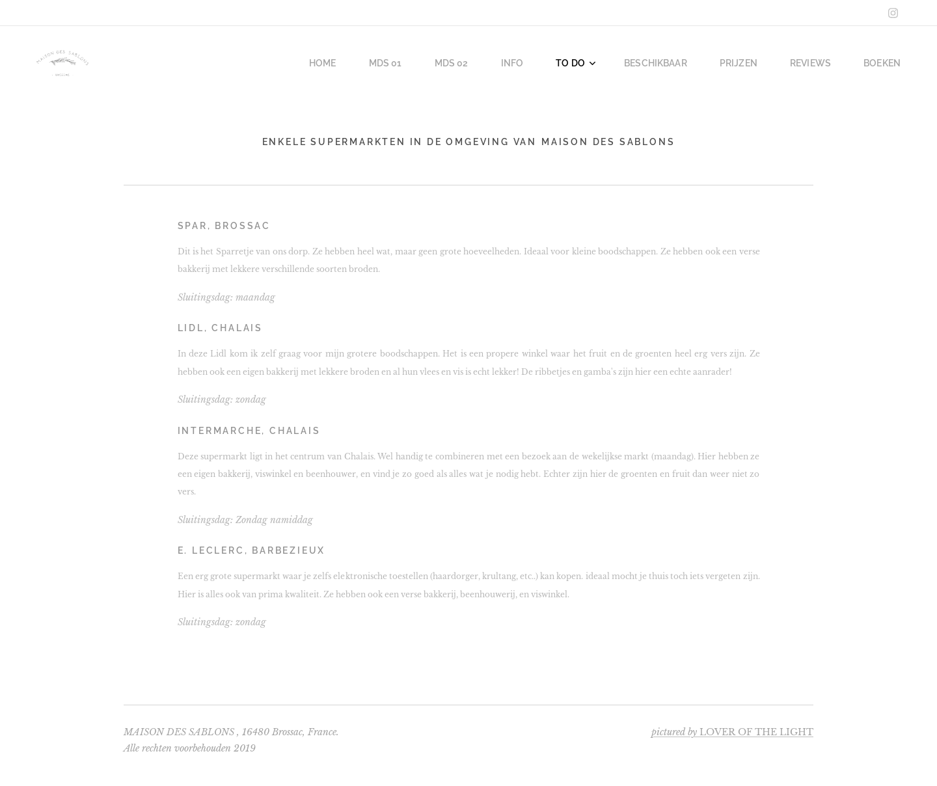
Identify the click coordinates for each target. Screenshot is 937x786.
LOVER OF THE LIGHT (732, 732)
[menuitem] (356, 63)
